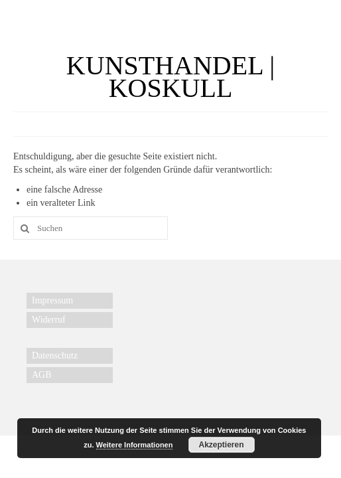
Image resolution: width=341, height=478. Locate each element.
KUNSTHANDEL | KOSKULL (170, 76)
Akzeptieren (221, 444)
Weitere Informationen (134, 445)
